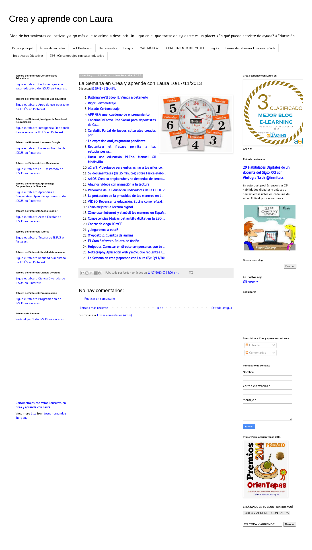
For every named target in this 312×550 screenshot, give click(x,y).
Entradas (253, 345)
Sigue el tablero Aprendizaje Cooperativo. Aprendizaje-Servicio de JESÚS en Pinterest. (41, 196)
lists (33, 413)
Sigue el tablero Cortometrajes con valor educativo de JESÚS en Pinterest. (41, 86)
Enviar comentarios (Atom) (114, 315)
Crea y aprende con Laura (61, 19)
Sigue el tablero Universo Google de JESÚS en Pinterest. (41, 150)
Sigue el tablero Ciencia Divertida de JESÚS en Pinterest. (40, 280)
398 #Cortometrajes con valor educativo (77, 56)
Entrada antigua (221, 308)
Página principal (22, 48)
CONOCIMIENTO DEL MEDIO (185, 48)
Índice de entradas (52, 48)
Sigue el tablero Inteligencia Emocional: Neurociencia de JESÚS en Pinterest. (42, 130)
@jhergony (250, 281)
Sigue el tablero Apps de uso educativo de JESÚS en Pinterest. (42, 107)
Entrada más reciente (94, 308)
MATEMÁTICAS (150, 48)
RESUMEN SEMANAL (103, 88)
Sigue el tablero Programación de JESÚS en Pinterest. (38, 301)
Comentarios (256, 353)
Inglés (215, 48)
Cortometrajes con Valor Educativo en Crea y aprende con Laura (41, 405)
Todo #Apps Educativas (27, 56)
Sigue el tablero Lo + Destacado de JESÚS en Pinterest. (39, 171)
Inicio (159, 308)
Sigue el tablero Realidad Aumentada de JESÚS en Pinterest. (41, 260)
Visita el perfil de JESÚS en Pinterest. (40, 319)
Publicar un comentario (99, 299)
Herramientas (108, 48)
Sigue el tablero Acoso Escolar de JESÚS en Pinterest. (38, 219)
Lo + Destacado (82, 48)
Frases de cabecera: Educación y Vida (250, 48)
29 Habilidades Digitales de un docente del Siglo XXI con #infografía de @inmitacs (266, 172)
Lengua (128, 48)
